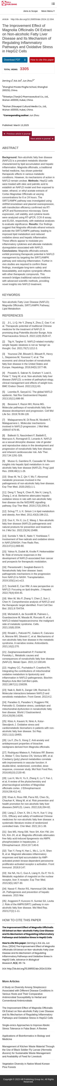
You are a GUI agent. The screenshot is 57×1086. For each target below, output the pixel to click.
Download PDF (12, 59)
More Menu (47, 11)
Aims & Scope (30, 11)
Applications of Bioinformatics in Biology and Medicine (26, 1037)
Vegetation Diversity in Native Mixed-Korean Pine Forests (26, 1065)
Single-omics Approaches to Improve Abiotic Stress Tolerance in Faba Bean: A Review (26, 1027)
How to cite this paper (42, 59)
